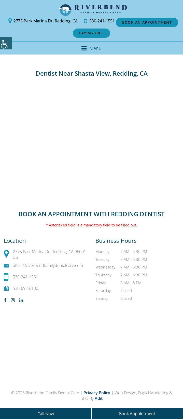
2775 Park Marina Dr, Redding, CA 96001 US (45, 254)
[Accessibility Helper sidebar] (6, 43)
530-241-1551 (99, 21)
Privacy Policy (97, 393)
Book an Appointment (147, 22)
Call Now (45, 413)
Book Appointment (137, 413)
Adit (99, 398)
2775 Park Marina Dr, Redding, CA (43, 21)
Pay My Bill (91, 33)
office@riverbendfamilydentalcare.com (43, 265)
